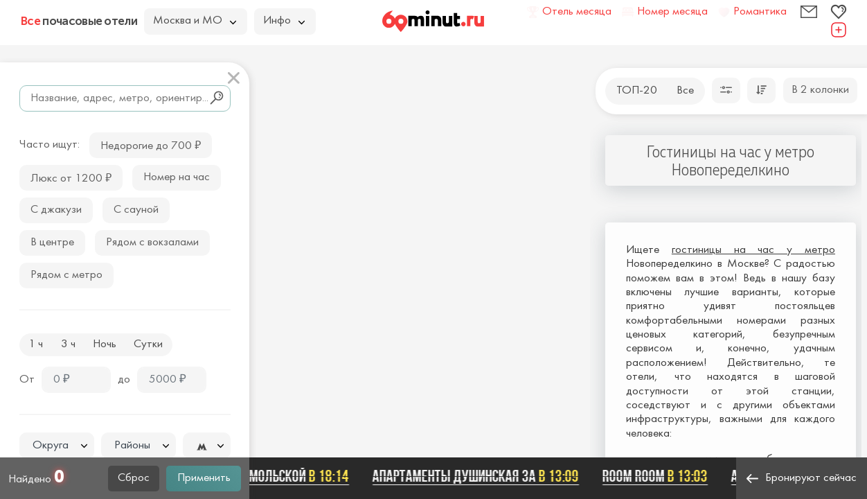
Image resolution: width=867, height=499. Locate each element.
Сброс (134, 478)
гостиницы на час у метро (753, 250)
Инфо (284, 20)
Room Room (657, 476)
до (124, 379)
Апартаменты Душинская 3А (478, 476)
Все (685, 90)
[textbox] (56, 446)
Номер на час (176, 177)
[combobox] (56, 445)
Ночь (104, 344)
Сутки (148, 344)
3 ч (68, 344)
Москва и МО (194, 20)
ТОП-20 (636, 90)
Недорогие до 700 (150, 144)
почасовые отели (79, 21)
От (27, 379)
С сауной (136, 210)
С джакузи (56, 210)
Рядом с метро (66, 275)
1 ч (35, 344)
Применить (204, 478)
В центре (52, 242)
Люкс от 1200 (70, 177)
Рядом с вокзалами (152, 242)
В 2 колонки (820, 90)
